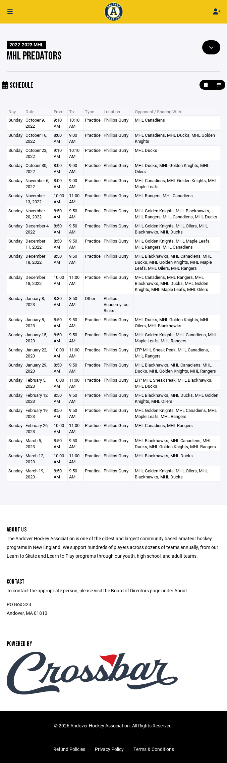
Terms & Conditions (153, 749)
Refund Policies (69, 749)
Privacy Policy (109, 749)
